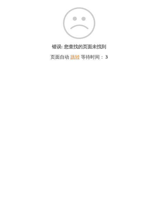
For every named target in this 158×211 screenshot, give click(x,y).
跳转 (75, 57)
